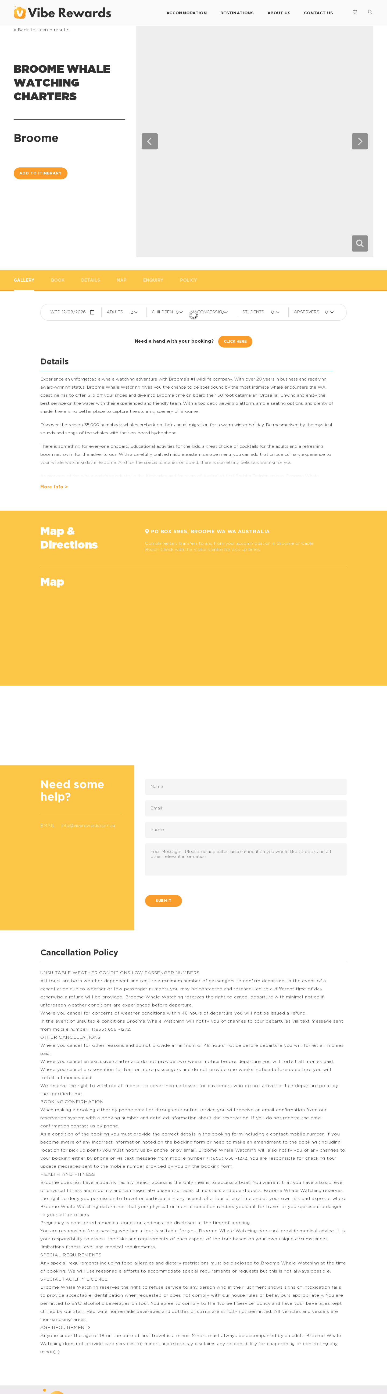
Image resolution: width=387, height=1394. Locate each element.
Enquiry (153, 280)
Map (122, 280)
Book (57, 280)
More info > (54, 487)
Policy (188, 280)
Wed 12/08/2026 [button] (68, 312)
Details (90, 280)
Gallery (24, 280)
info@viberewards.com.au (88, 825)
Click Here (235, 341)
